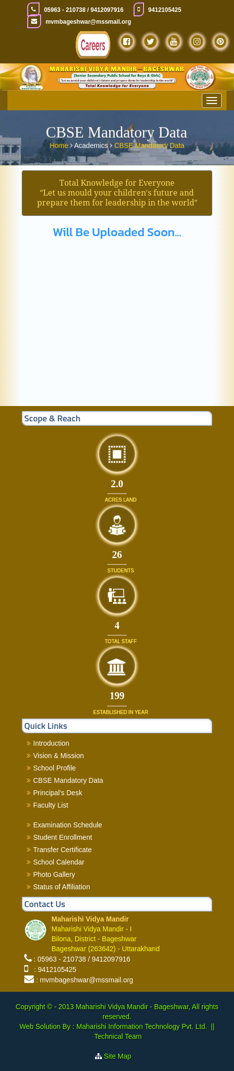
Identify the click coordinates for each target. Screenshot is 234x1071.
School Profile (54, 768)
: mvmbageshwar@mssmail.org (84, 980)
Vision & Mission (58, 756)
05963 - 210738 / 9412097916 (84, 9)
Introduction (51, 743)
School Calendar (59, 862)
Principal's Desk (57, 793)
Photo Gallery (54, 874)
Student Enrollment (62, 837)
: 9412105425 (53, 969)
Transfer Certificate (62, 850)
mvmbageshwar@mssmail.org (88, 21)
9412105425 (165, 9)
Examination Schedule (67, 825)
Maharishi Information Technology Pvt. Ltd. (140, 1026)
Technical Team (117, 1036)
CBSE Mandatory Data (149, 145)
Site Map (121, 1056)
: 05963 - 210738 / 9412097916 (82, 959)
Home (59, 145)
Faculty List (50, 805)
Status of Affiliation (61, 887)
